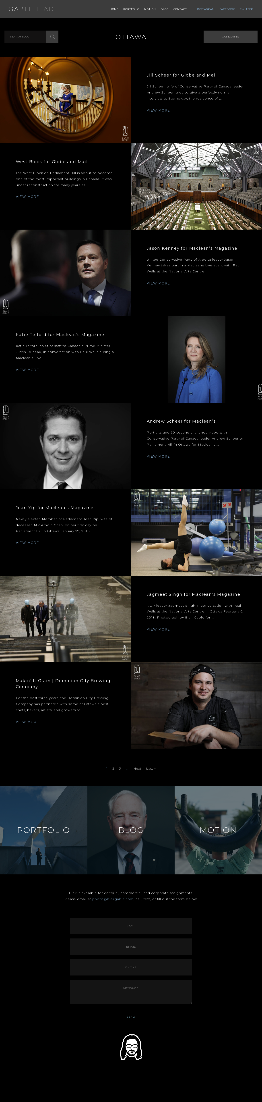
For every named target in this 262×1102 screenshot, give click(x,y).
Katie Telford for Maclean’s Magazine (60, 334)
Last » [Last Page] (151, 768)
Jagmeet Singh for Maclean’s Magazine (193, 594)
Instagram (206, 9)
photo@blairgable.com (113, 899)
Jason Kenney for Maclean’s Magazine (192, 248)
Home (114, 9)
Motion (150, 9)
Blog (165, 9)
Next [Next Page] (137, 768)
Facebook (227, 9)
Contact (180, 9)
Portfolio (131, 9)
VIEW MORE (158, 110)
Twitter (246, 9)
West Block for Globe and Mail (52, 161)
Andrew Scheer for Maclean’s (181, 421)
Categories (230, 36)
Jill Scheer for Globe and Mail (182, 75)
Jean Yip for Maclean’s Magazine (55, 507)
